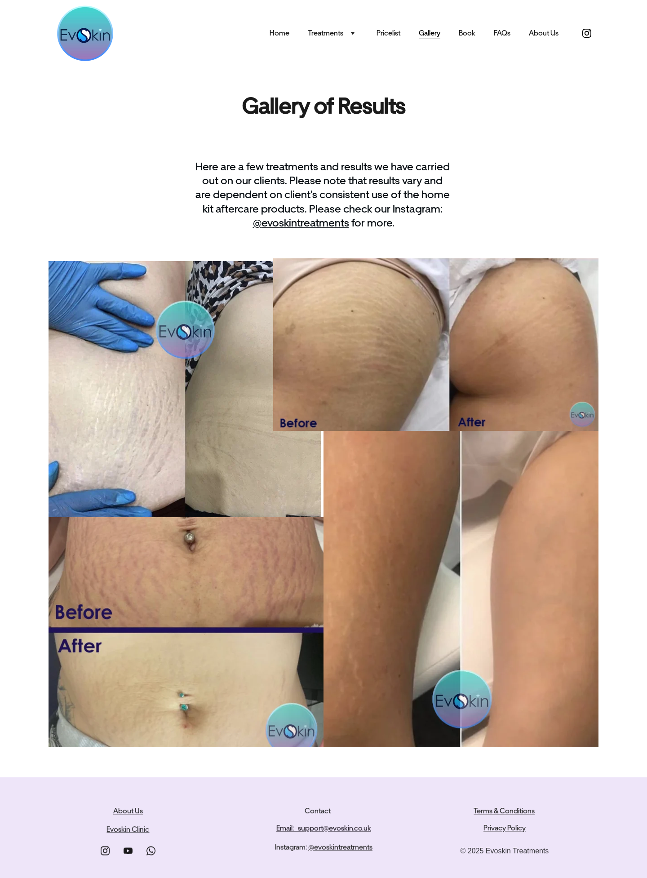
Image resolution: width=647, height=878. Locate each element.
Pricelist (388, 33)
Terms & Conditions (504, 811)
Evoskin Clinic (127, 830)
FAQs (502, 33)
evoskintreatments (305, 222)
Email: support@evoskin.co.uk (323, 829)
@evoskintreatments (340, 848)
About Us (543, 33)
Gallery (429, 33)
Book (467, 33)
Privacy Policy (504, 829)
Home (279, 33)
